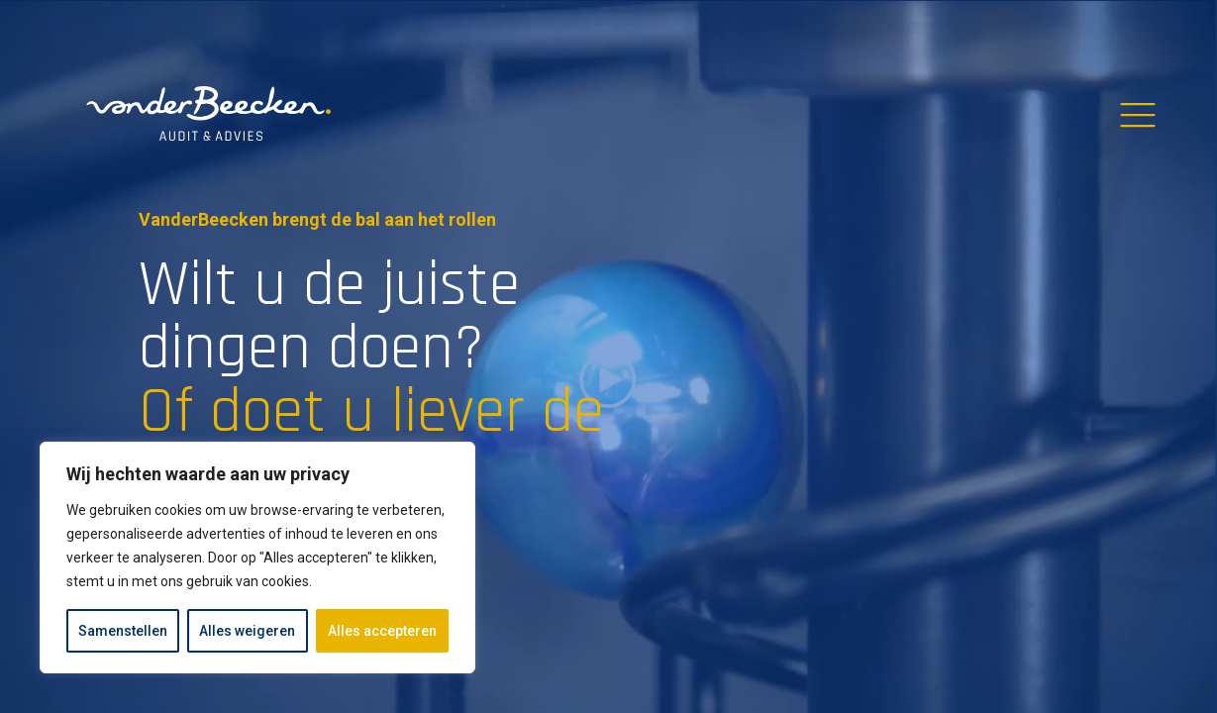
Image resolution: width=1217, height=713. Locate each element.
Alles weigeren (247, 631)
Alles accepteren (382, 631)
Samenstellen (122, 631)
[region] (257, 557)
